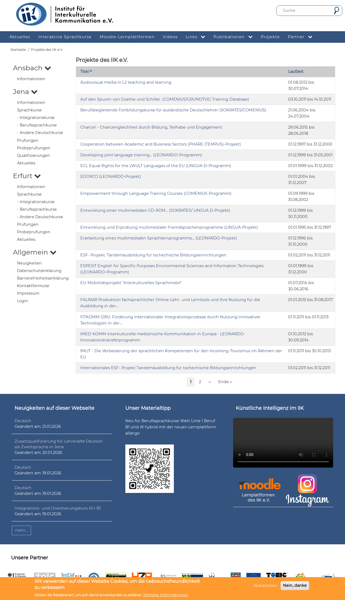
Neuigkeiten (29, 263)
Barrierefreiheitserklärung (43, 278)
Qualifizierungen (33, 155)
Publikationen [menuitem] (235, 37)
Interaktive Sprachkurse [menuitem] (65, 36)
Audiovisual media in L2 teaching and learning (125, 82)
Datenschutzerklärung (39, 270)
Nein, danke (295, 585)
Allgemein (35, 252)
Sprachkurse (29, 110)
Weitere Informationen (165, 594)
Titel (86, 71)
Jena (25, 91)
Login (22, 300)
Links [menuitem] (197, 37)
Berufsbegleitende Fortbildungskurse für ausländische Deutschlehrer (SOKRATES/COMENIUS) (173, 110)
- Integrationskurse (36, 117)
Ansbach (32, 68)
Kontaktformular (33, 285)
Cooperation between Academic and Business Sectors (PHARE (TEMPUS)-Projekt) (160, 144)
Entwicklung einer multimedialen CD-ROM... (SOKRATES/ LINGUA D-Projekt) (155, 210)
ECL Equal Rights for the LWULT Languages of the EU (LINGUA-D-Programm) (155, 165)
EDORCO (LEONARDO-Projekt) (110, 176)
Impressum (28, 293)
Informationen (31, 78)
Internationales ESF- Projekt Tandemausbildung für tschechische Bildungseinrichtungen (168, 367)
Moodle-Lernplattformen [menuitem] (127, 36)
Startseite (18, 50)
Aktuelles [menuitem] (19, 36)
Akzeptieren (265, 585)
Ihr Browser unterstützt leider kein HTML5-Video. (283, 443)
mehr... (21, 530)
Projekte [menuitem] (270, 36)
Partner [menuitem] (302, 37)
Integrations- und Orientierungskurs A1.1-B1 (58, 508)
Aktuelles (26, 163)
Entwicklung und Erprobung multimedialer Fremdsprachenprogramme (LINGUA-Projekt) (169, 227)
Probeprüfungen (33, 148)
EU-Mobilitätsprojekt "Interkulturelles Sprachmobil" (131, 282)
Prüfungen (28, 140)
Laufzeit (295, 71)
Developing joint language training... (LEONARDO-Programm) (141, 155)
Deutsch (23, 420)
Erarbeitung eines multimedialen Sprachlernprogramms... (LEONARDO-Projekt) (158, 238)
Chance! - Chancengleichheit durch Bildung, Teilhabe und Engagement (151, 127)
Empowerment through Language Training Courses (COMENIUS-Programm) (156, 193)
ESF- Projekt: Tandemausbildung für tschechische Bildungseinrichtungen (153, 255)
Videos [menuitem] (170, 36)
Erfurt (27, 176)
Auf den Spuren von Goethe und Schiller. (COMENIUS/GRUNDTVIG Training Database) (164, 99)
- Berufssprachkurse (37, 125)
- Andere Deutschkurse (40, 132)
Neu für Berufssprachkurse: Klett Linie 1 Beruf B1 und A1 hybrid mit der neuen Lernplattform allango (170, 427)
